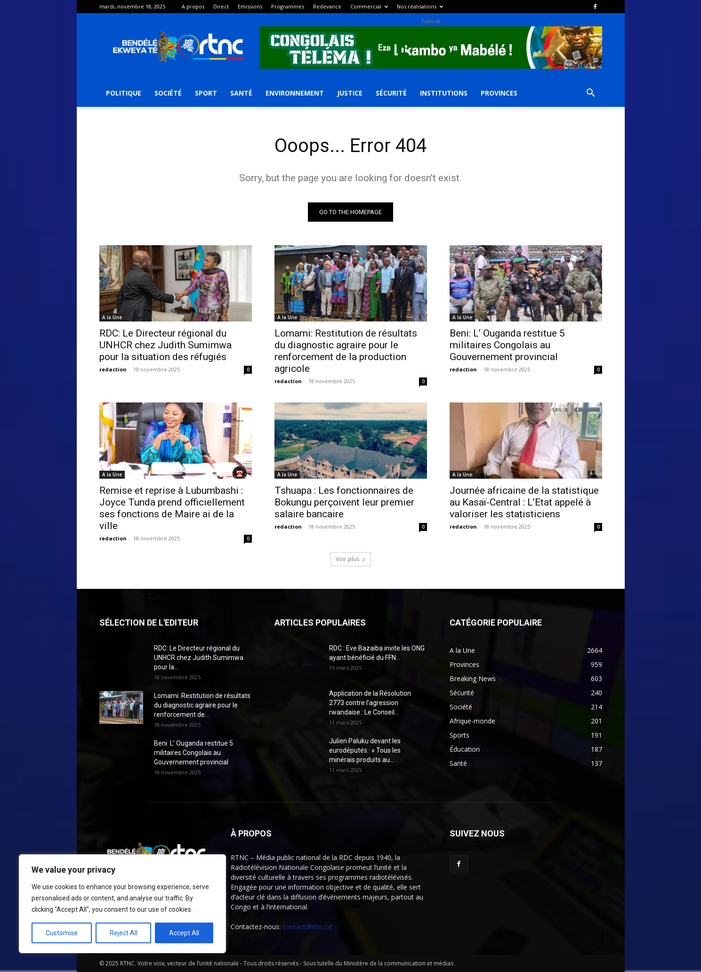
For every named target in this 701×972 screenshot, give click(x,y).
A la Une (112, 317)
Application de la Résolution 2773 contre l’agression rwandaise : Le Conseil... (370, 703)
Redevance (327, 6)
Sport (206, 92)
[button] (591, 93)
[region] (122, 903)
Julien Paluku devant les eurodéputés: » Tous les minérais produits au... (365, 750)
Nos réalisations (420, 6)
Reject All (123, 933)
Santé (241, 92)
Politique (123, 92)
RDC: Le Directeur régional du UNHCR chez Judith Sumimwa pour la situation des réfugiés (165, 345)
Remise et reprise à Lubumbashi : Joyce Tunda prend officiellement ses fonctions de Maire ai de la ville (172, 508)
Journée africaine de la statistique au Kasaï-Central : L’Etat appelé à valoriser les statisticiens (524, 502)
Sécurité (391, 92)
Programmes (287, 6)
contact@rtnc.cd (307, 926)
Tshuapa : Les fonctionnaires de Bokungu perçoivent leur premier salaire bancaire (344, 502)
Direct (221, 6)
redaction (113, 369)
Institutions (443, 92)
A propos (193, 6)
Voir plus (351, 559)
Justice (350, 92)
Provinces (499, 92)
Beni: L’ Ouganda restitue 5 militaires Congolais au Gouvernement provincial (507, 345)
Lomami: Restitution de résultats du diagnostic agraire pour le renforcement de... (202, 705)
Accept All (184, 933)
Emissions (250, 6)
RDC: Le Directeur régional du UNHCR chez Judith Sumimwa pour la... (198, 657)
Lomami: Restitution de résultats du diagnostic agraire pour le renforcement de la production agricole (345, 351)
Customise (62, 933)
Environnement (295, 92)
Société (168, 92)
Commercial (369, 6)
